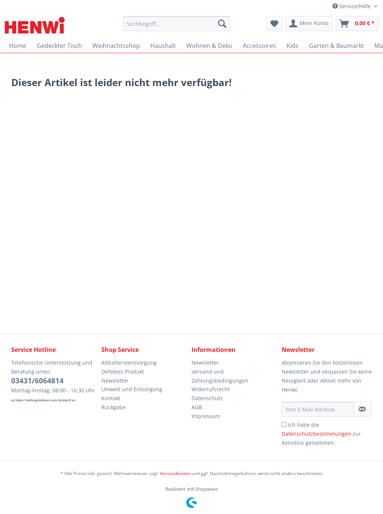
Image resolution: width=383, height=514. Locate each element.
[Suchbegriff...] (176, 23)
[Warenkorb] (357, 23)
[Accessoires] (259, 46)
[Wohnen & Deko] (209, 46)
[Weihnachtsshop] (116, 46)
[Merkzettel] (274, 23)
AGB (197, 407)
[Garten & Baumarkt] (336, 46)
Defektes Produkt (122, 371)
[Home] (17, 46)
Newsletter (115, 380)
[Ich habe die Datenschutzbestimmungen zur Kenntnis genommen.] (284, 424)
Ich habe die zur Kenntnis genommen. (321, 433)
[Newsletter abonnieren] (362, 409)
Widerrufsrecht (211, 389)
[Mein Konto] (309, 23)
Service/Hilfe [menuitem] (352, 6)
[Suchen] (222, 23)
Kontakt (110, 398)
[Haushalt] (163, 46)
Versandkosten (175, 473)
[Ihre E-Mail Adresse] (318, 409)
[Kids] (292, 46)
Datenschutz (207, 398)
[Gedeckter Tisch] (59, 46)
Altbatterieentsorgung (129, 362)
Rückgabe (113, 407)
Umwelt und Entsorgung (131, 389)
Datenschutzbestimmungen (316, 433)
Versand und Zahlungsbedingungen (220, 376)
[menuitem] (176, 27)
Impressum (206, 416)
